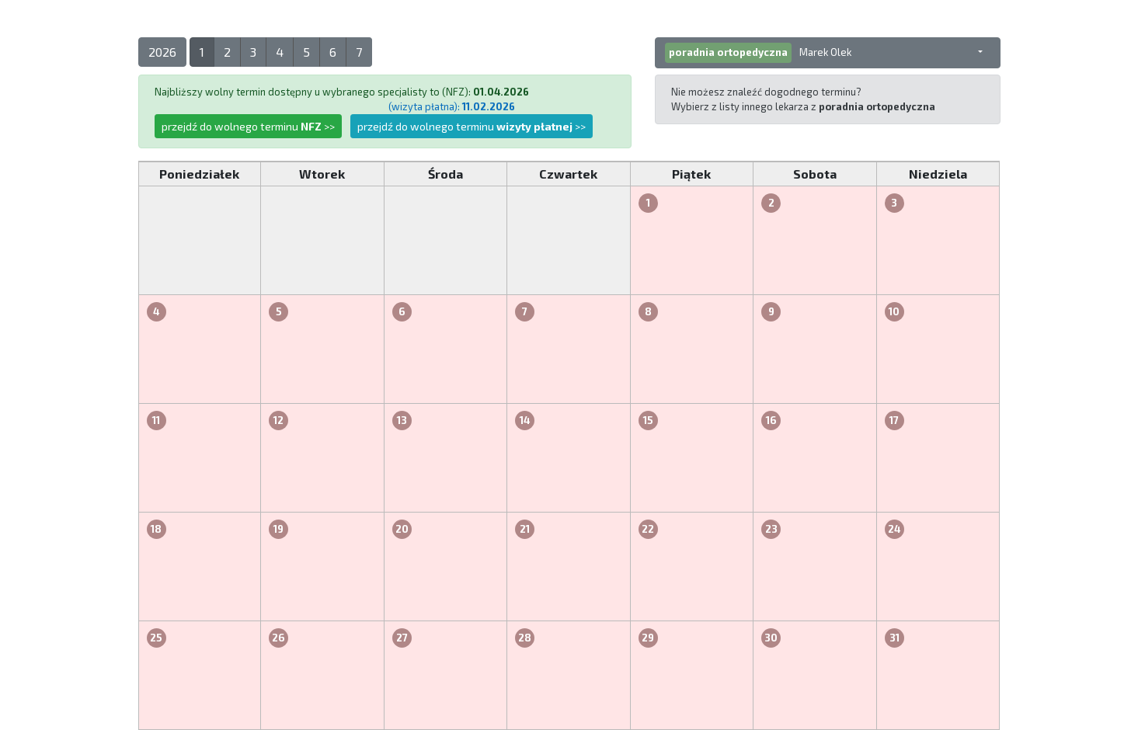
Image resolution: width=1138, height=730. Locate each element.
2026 (162, 51)
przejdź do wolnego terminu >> (248, 126)
